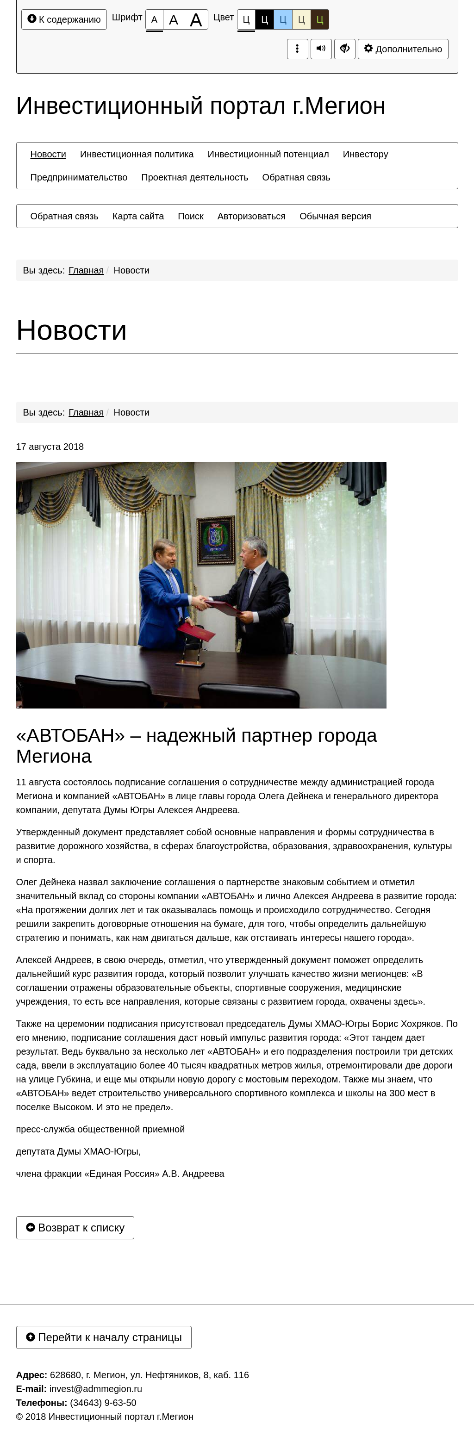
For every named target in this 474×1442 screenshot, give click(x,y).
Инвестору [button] (365, 154)
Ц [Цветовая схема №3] (283, 19)
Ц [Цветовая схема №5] (320, 19)
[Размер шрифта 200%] (196, 19)
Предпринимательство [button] (79, 177)
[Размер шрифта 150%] (173, 19)
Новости (132, 270)
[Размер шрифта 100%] (154, 19)
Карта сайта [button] (138, 216)
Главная (86, 270)
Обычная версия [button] (335, 216)
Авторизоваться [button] (252, 216)
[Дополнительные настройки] (345, 49)
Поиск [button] (190, 216)
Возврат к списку (75, 1227)
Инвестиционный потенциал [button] (268, 154)
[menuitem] (48, 154)
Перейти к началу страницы (104, 1337)
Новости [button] (48, 154)
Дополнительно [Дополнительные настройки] (403, 49)
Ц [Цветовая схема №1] (246, 22)
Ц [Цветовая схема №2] (264, 19)
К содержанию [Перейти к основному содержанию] (64, 19)
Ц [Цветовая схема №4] (301, 19)
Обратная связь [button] (296, 177)
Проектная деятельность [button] (194, 177)
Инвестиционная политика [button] (137, 154)
